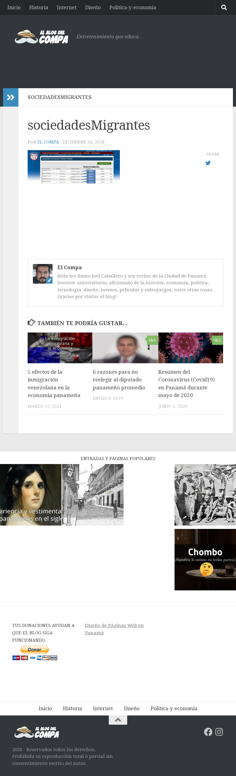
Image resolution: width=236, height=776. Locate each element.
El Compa (48, 142)
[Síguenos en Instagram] (219, 732)
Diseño (93, 7)
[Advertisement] (112, 63)
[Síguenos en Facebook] (208, 732)
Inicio (14, 7)
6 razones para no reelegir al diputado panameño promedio (119, 380)
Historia (38, 7)
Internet (67, 7)
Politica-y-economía (132, 7)
